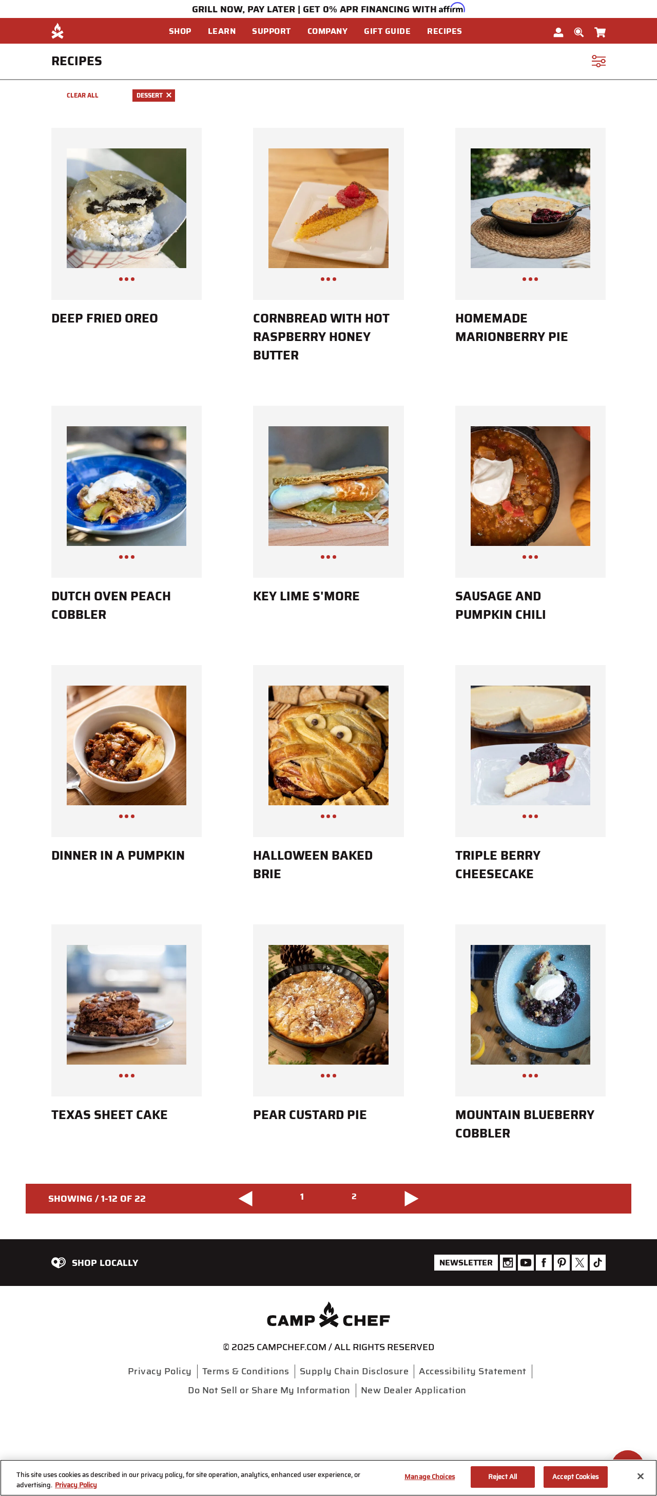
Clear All (83, 95)
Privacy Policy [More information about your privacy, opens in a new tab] (76, 1485)
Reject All (502, 1476)
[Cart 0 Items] (600, 30)
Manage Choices (429, 1476)
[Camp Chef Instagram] (508, 1263)
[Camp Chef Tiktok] (598, 1263)
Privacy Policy (160, 1371)
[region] (328, 1478)
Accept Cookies (575, 1476)
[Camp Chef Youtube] (526, 1263)
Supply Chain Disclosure (354, 1371)
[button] (184, 31)
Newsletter (466, 1262)
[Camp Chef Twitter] (580, 1263)
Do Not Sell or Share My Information (269, 1390)
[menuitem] (188, 31)
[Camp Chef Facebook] (544, 1263)
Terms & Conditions (245, 1371)
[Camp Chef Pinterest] (562, 1263)
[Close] (640, 1476)
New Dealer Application (414, 1390)
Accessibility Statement (473, 1371)
